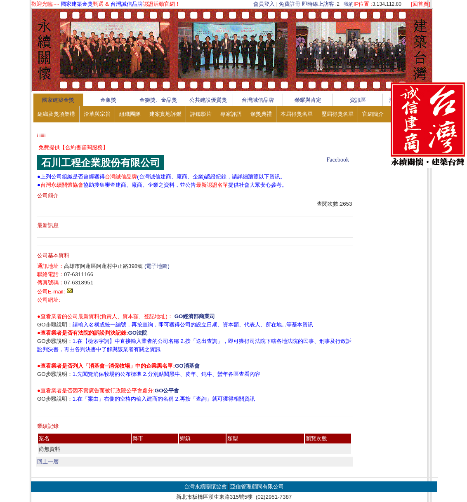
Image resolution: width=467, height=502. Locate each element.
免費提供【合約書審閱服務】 (73, 147)
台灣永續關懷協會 (205, 486)
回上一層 (48, 461)
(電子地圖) (157, 266)
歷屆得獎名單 (337, 114)
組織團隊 (130, 114)
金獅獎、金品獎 (158, 100)
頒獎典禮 (261, 114)
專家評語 (231, 114)
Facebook (338, 160)
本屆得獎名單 (297, 114)
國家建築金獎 (58, 100)
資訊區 (358, 100)
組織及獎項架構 (56, 114)
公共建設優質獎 (208, 100)
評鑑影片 (201, 114)
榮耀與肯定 (308, 100)
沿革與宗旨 (97, 114)
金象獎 (108, 100)
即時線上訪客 (318, 4)
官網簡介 (373, 114)
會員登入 (264, 4)
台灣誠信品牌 (258, 100)
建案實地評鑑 (165, 114)
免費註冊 (289, 4)
